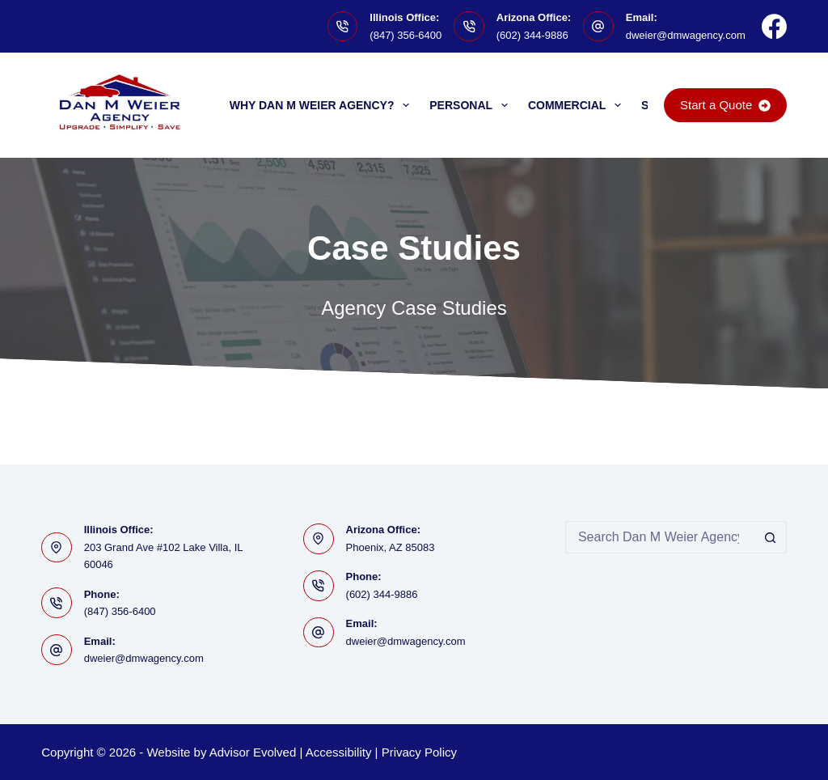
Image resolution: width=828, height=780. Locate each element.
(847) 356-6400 (405, 35)
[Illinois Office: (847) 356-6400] (342, 26)
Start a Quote (725, 105)
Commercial (577, 105)
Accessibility (339, 752)
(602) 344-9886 (532, 35)
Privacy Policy (419, 752)
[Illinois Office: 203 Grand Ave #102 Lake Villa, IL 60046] (56, 547)
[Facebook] (774, 26)
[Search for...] (659, 537)
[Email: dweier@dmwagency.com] (598, 26)
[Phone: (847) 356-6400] (56, 602)
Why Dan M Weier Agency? (323, 105)
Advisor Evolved (253, 752)
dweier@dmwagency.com (686, 35)
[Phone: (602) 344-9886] (318, 585)
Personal (471, 105)
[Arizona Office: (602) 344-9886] (469, 26)
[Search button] (770, 537)
